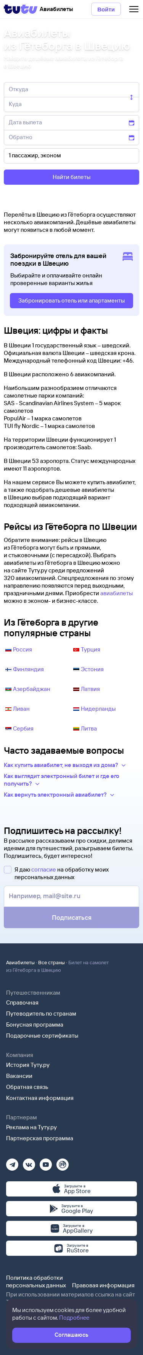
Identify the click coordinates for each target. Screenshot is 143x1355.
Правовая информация (103, 1285)
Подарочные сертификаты (42, 1035)
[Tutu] (20, 9)
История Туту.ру (28, 1064)
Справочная (22, 1002)
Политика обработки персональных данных (36, 1281)
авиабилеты (116, 593)
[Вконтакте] (29, 1162)
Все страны (51, 962)
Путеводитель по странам (41, 1013)
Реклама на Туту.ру (31, 1127)
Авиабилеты (20, 962)
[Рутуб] (62, 1162)
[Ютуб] (46, 1162)
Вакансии (19, 1075)
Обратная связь (27, 1086)
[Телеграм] (12, 1162)
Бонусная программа (34, 1024)
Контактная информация (40, 1097)
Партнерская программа (39, 1138)
